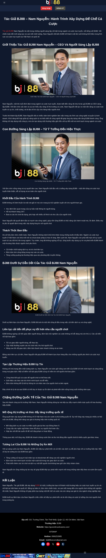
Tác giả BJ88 (7, 31)
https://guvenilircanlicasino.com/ (57, 526)
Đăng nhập (46, 8)
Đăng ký (60, 8)
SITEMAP (53, 531)
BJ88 (37, 485)
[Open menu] (4, 2)
